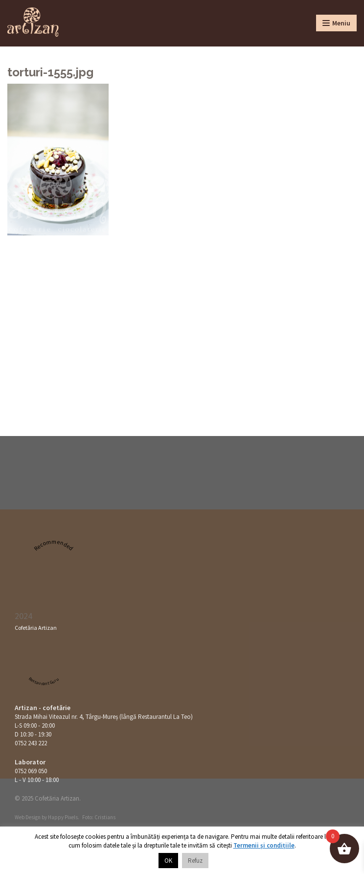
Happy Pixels (63, 817)
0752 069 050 (31, 771)
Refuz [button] (195, 860)
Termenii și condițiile (264, 845)
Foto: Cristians (98, 817)
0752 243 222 (31, 743)
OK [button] (168, 860)
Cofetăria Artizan (36, 627)
